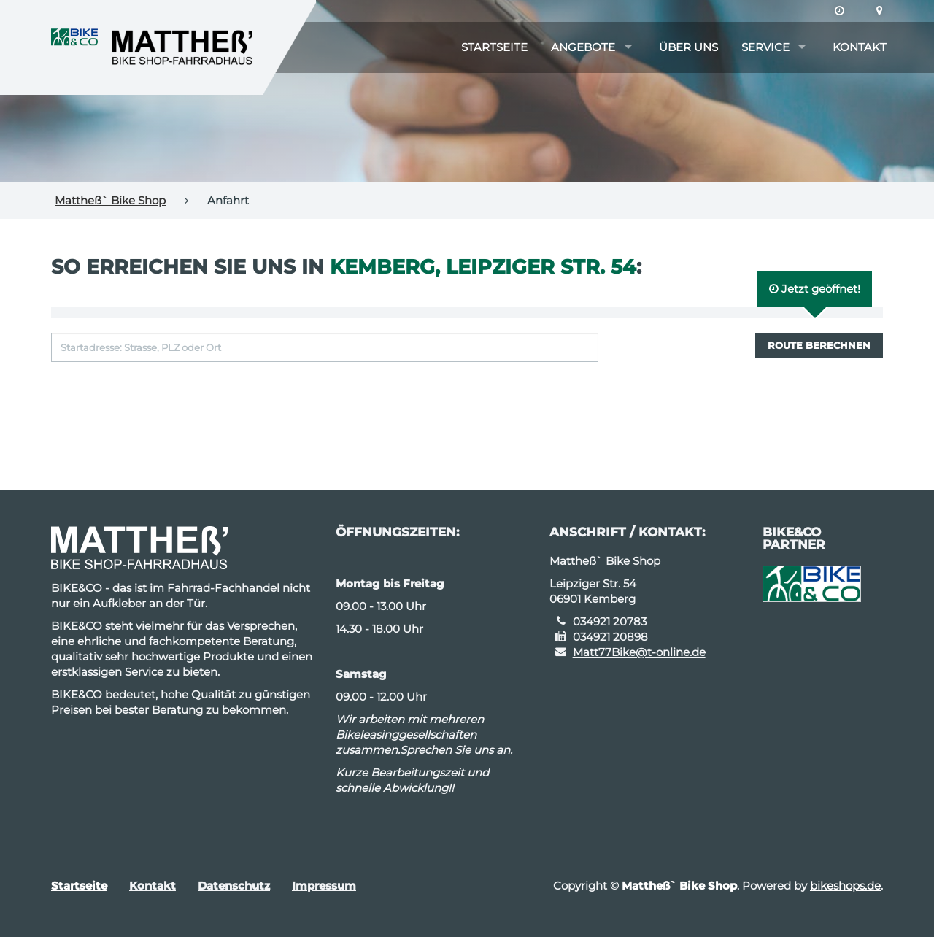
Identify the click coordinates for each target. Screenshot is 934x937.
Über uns (688, 47)
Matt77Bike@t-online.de (639, 652)
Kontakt (860, 47)
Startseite (494, 47)
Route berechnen (819, 345)
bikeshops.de (845, 885)
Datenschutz (234, 885)
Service (765, 47)
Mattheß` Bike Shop (110, 200)
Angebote (583, 47)
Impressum (324, 885)
